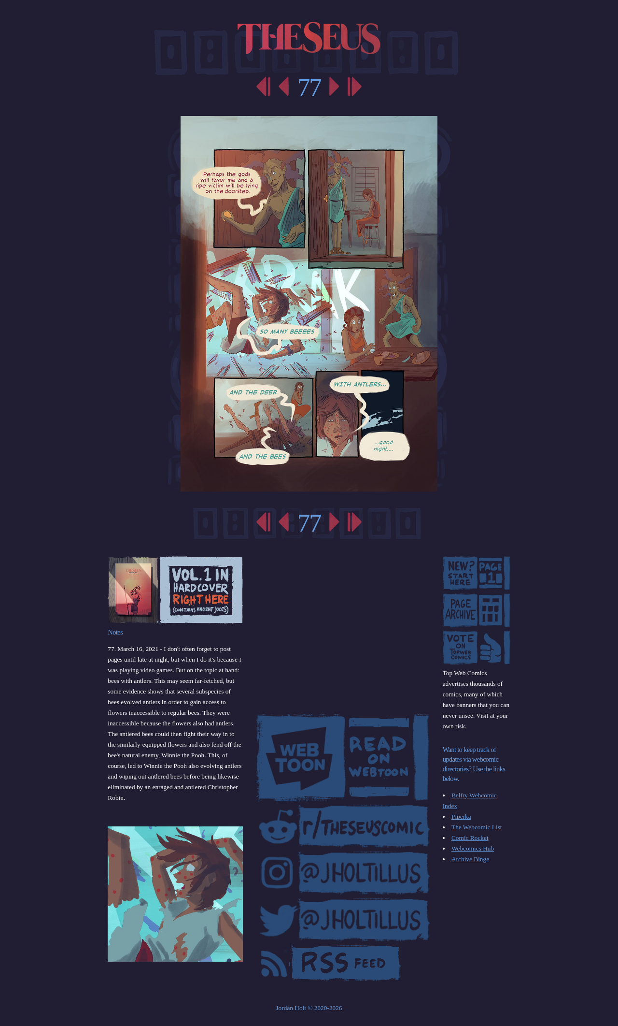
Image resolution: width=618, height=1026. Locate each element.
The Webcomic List (476, 827)
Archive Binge (470, 859)
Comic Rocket (470, 837)
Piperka (461, 816)
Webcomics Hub (472, 848)
